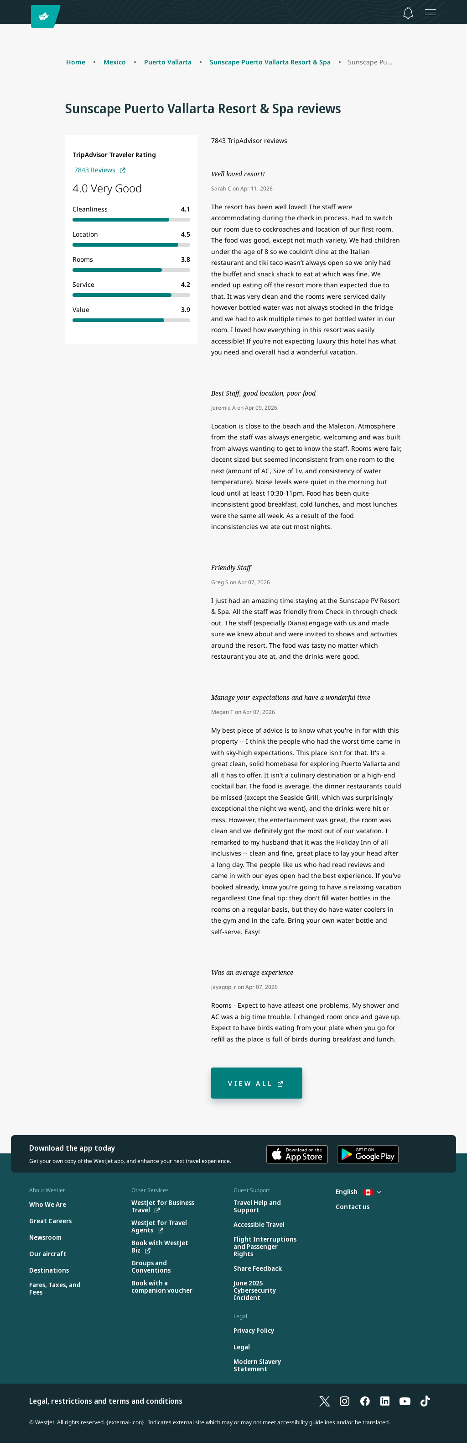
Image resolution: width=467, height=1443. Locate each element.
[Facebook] (364, 1401)
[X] (324, 1401)
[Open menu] (430, 11)
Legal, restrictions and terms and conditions (105, 1401)
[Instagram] (344, 1401)
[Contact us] (352, 1207)
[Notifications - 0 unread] (408, 12)
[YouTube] (405, 1401)
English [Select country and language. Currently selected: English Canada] (358, 1191)
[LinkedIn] (384, 1401)
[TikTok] (425, 1401)
